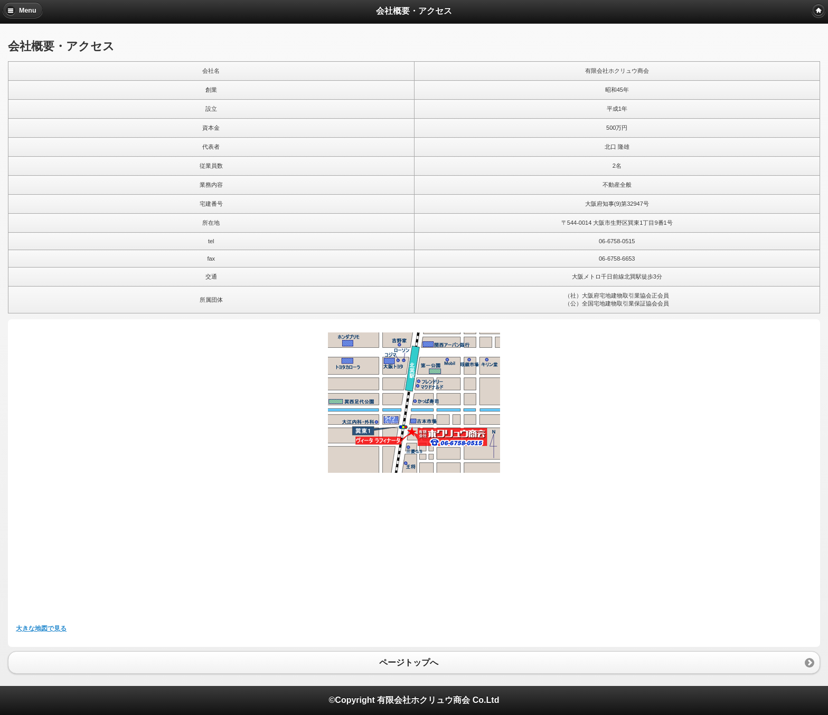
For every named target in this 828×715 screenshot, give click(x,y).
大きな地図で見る (41, 628)
